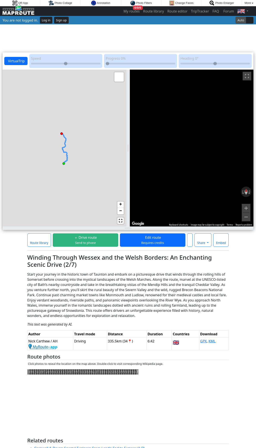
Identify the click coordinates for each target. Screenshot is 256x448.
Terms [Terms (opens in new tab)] (230, 225)
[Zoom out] (246, 217)
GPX (203, 341)
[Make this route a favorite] (190, 240)
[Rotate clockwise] (249, 192)
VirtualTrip (16, 61)
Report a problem (244, 225)
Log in (46, 20)
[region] (192, 148)
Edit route (152, 240)
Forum (228, 11)
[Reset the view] (246, 192)
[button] (63, 162)
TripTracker (200, 11)
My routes (132, 10)
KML (212, 341)
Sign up (61, 20)
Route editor (177, 11)
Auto (240, 20)
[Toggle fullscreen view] (247, 76)
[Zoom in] (246, 208)
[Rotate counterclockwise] (242, 192)
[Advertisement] (128, 38)
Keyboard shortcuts (178, 225)
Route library (153, 11)
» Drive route (85, 240)
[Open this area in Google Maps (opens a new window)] (138, 223)
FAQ (216, 11)
